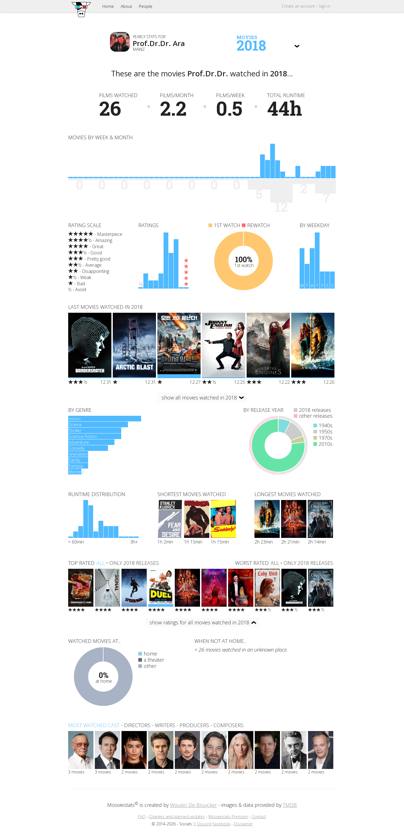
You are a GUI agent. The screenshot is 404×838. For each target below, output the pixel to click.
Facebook (221, 823)
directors (137, 725)
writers (165, 725)
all (101, 563)
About (126, 6)
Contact (259, 816)
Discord (204, 823)
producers (194, 725)
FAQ (141, 816)
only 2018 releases (134, 563)
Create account (298, 6)
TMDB (290, 805)
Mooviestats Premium (228, 816)
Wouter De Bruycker (193, 805)
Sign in (324, 6)
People (145, 6)
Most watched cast (94, 725)
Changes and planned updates (177, 816)
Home (108, 6)
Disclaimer (243, 823)
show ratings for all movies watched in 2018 (199, 622)
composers (229, 725)
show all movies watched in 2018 (199, 397)
